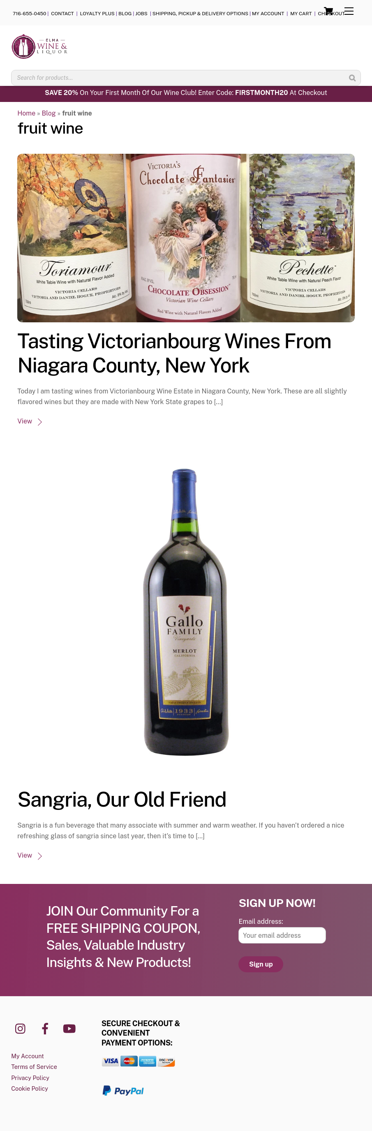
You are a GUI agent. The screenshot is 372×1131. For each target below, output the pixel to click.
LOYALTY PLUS (97, 13)
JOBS (142, 13)
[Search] (352, 77)
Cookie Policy (29, 1088)
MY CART (301, 13)
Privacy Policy (30, 1077)
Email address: (260, 921)
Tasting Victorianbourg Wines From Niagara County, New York (174, 353)
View (24, 421)
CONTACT (63, 13)
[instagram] (22, 1028)
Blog (49, 113)
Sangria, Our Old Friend (121, 799)
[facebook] (46, 1028)
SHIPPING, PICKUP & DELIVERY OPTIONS (200, 13)
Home (26, 113)
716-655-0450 (29, 13)
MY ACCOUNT (268, 13)
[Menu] (349, 11)
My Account (27, 1055)
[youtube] (71, 1028)
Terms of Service (34, 1066)
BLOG (125, 13)
